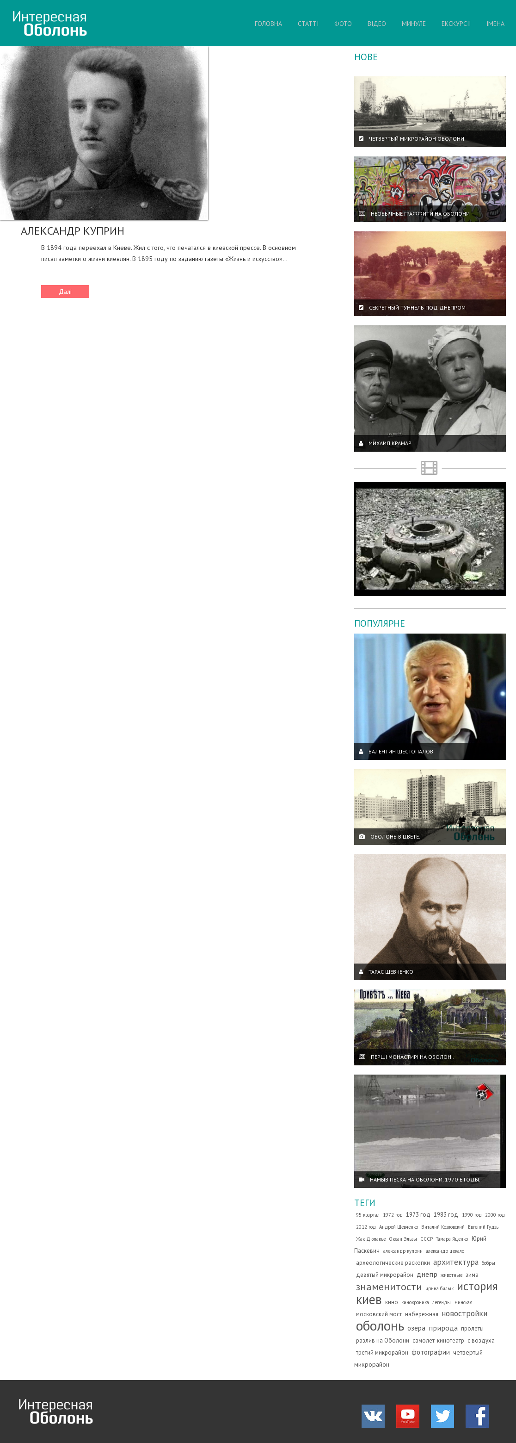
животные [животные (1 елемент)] (451, 1275)
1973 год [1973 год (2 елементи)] (418, 1215)
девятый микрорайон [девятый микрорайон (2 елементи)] (384, 1275)
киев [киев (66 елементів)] (369, 1299)
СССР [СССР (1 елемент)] (426, 1239)
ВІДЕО (377, 23)
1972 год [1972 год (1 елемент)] (393, 1215)
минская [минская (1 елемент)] (464, 1302)
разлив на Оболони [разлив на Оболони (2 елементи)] (382, 1340)
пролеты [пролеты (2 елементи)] (472, 1328)
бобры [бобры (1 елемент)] (488, 1263)
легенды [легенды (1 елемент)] (441, 1302)
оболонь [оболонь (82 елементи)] (380, 1325)
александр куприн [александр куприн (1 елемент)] (403, 1251)
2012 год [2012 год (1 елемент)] (366, 1227)
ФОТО (343, 23)
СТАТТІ (308, 23)
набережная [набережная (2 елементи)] (421, 1314)
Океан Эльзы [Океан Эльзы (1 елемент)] (403, 1239)
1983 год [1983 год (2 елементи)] (446, 1215)
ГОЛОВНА (268, 23)
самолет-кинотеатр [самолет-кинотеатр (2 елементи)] (438, 1340)
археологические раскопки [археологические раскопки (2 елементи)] (393, 1263)
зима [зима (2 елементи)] (472, 1275)
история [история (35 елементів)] (477, 1286)
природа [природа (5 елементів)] (443, 1327)
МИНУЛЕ (414, 23)
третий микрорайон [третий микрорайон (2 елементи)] (382, 1352)
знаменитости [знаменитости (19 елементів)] (389, 1286)
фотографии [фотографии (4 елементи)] (431, 1351)
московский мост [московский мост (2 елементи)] (379, 1314)
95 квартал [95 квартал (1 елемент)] (368, 1215)
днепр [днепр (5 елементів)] (427, 1274)
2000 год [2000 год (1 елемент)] (495, 1215)
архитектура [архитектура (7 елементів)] (456, 1261)
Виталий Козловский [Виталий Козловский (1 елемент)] (443, 1227)
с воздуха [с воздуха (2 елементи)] (481, 1340)
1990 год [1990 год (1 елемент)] (472, 1215)
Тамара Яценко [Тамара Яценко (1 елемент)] (452, 1239)
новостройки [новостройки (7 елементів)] (464, 1313)
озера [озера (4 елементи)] (416, 1327)
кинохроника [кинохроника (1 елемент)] (415, 1302)
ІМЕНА (495, 23)
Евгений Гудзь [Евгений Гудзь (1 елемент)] (483, 1227)
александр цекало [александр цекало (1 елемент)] (445, 1251)
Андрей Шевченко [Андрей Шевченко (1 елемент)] (398, 1227)
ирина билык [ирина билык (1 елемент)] (439, 1288)
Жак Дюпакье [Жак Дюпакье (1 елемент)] (371, 1239)
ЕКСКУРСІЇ (456, 23)
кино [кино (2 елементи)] (391, 1302)
